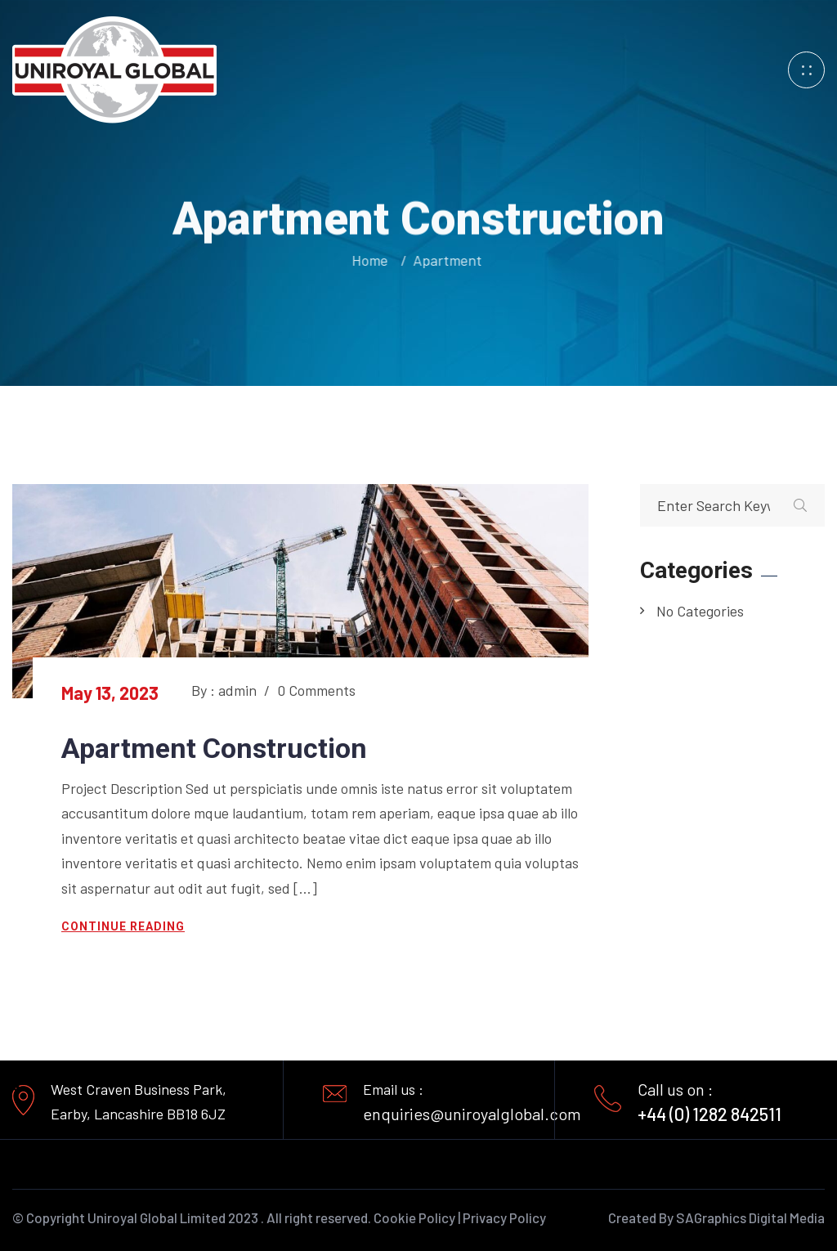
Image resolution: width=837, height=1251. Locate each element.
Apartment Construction (214, 748)
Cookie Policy (414, 1217)
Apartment (445, 260)
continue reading (123, 926)
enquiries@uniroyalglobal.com (472, 1113)
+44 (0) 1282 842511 (709, 1113)
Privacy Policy (504, 1217)
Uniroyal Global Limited (156, 1217)
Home (371, 260)
